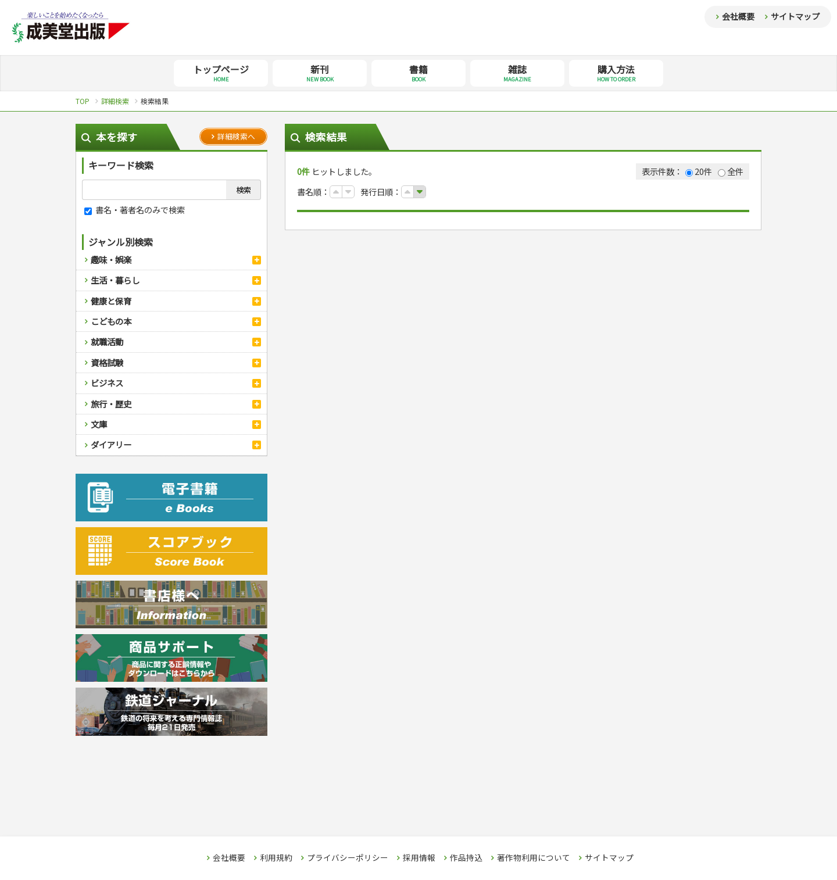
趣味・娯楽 (111, 259)
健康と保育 (111, 301)
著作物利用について (533, 858)
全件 (730, 171)
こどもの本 (111, 321)
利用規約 (276, 858)
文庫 (99, 424)
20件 (698, 171)
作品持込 (466, 858)
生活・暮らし (115, 280)
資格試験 (107, 362)
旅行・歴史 (111, 404)
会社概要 (738, 16)
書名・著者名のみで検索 (134, 209)
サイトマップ (795, 16)
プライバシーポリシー (347, 858)
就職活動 (107, 341)
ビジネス (107, 383)
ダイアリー (111, 444)
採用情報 (419, 858)
